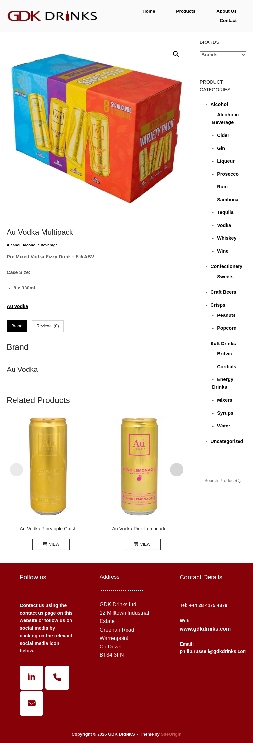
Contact (228, 20)
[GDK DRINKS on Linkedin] (31, 678)
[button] (176, 54)
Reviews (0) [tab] (47, 325)
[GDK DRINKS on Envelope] (31, 703)
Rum (222, 186)
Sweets (225, 276)
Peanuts (226, 315)
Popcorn (226, 328)
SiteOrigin (171, 734)
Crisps (218, 305)
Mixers (224, 400)
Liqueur (226, 161)
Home (149, 11)
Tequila (225, 212)
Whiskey (226, 238)
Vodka (224, 225)
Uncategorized (227, 441)
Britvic (224, 353)
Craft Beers (223, 292)
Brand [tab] (17, 325)
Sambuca (227, 199)
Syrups (225, 413)
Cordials (226, 366)
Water (223, 425)
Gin (221, 148)
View (50, 544)
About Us (226, 11)
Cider (223, 135)
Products (185, 11)
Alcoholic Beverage (40, 245)
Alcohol (13, 245)
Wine (222, 251)
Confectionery (226, 266)
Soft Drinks (223, 343)
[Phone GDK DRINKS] (57, 678)
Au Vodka (17, 306)
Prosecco (228, 174)
